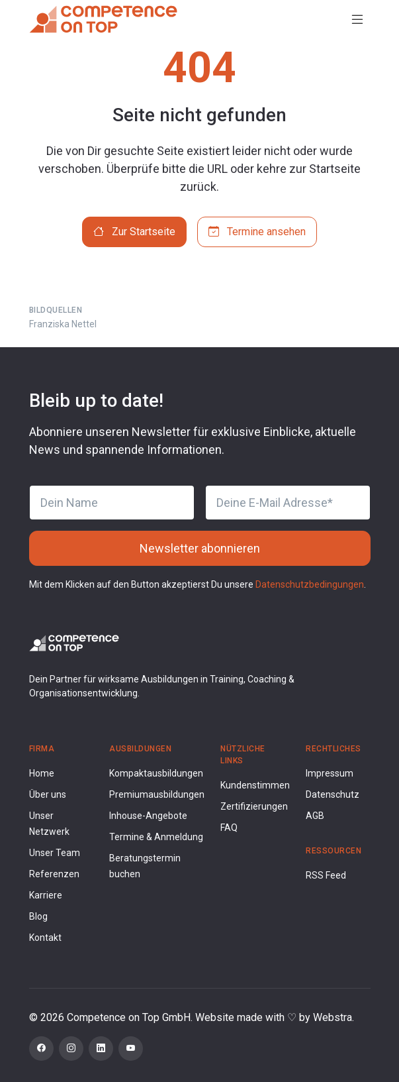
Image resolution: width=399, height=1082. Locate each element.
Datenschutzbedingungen (309, 584)
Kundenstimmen (255, 785)
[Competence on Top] (103, 19)
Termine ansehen (257, 231)
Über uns (47, 794)
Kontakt (45, 937)
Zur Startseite (134, 231)
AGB (315, 815)
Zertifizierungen (254, 806)
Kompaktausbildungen (156, 773)
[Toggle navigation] (357, 19)
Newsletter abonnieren (200, 548)
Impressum (329, 773)
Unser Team (54, 852)
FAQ (229, 827)
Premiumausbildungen (156, 794)
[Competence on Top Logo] (74, 642)
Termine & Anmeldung (156, 837)
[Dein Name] (112, 502)
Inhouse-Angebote (148, 815)
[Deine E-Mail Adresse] (288, 502)
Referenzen (54, 874)
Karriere (45, 895)
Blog (38, 916)
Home (41, 773)
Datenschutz (332, 794)
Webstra (332, 1017)
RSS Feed (326, 875)
